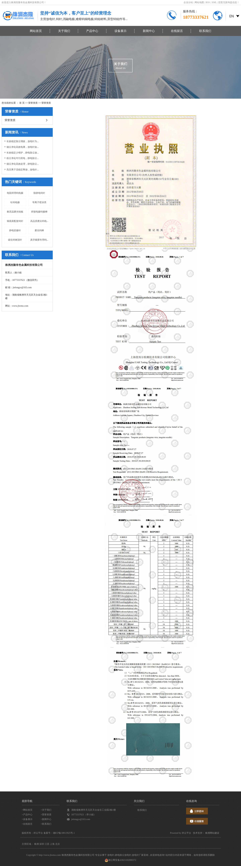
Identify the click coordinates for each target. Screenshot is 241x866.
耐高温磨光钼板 (15, 211)
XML (214, 2)
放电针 (110, 855)
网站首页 (36, 31)
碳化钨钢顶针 (15, 240)
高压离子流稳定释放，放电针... (23, 169)
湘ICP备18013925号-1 (64, 833)
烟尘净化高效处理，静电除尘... (23, 164)
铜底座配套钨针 (15, 221)
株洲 (36, 844)
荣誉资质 (33, 103)
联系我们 (205, 31)
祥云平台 (186, 833)
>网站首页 (27, 810)
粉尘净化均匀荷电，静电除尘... (23, 158)
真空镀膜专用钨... (39, 240)
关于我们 (64, 31)
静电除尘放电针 (123, 855)
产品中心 (92, 31)
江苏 (47, 844)
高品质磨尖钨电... (39, 221)
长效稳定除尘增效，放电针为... (23, 141)
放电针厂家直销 (140, 855)
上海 (52, 844)
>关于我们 (46, 810)
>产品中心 (27, 814)
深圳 (41, 844)
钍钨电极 (15, 202)
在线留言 (177, 31)
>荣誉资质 (46, 814)
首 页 (22, 103)
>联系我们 (46, 824)
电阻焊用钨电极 (15, 193)
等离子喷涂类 (39, 202)
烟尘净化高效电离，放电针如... (23, 147)
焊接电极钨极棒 (39, 211)
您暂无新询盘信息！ (228, 2)
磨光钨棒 (39, 230)
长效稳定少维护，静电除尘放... (23, 152)
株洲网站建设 (212, 833)
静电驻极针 (15, 230)
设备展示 (120, 31)
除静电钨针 (39, 193)
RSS (208, 2)
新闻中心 (149, 31)
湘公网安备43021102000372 (120, 860)
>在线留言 (27, 824)
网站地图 (200, 2)
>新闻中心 (46, 819)
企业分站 (188, 2)
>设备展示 (27, 819)
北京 (57, 844)
